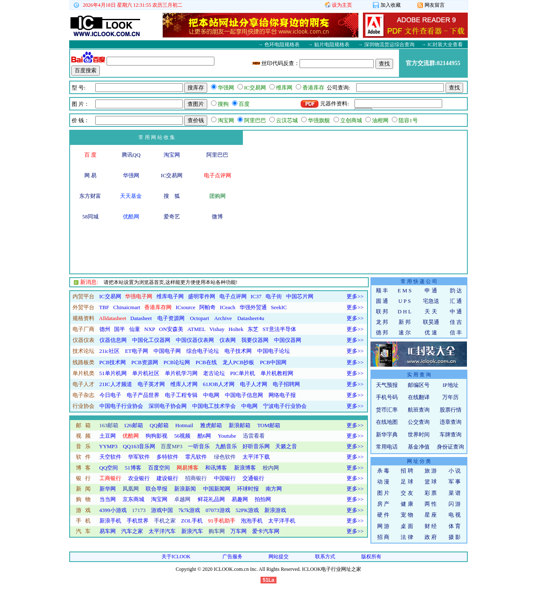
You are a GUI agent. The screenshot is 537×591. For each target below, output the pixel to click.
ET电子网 (136, 351)
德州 (104, 329)
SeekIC (279, 307)
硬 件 (383, 515)
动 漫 (383, 481)
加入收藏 (387, 5)
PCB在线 (206, 362)
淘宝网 (172, 155)
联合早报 (156, 489)
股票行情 (450, 410)
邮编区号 (419, 385)
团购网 (217, 196)
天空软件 (110, 457)
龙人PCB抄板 (238, 362)
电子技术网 (238, 351)
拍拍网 (263, 499)
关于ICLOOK (176, 556)
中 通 (456, 311)
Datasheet (141, 318)
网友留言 (431, 5)
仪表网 (227, 340)
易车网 (107, 531)
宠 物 (407, 515)
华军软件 (139, 457)
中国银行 (225, 478)
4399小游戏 (113, 510)
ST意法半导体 (279, 329)
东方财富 (90, 196)
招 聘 (407, 471)
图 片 (383, 493)
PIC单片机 (242, 373)
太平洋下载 (256, 457)
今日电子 (110, 395)
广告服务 (232, 556)
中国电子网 (167, 351)
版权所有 (371, 556)
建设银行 (167, 478)
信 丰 (456, 332)
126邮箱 (133, 425)
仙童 (134, 329)
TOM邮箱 (268, 425)
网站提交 (278, 556)
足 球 (407, 481)
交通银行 (253, 478)
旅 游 (431, 471)
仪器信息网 (113, 340)
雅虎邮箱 (211, 425)
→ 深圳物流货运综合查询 (386, 44)
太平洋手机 (281, 520)
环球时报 (248, 489)
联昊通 (431, 322)
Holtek (236, 329)
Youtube (227, 436)
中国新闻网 (216, 489)
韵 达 (456, 290)
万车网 (238, 531)
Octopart (199, 318)
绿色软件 (225, 457)
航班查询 (419, 410)
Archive (223, 318)
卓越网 (182, 499)
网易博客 (187, 468)
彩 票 (431, 493)
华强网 (131, 175)
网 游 (383, 526)
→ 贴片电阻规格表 (328, 44)
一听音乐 (199, 446)
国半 (119, 329)
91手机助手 (221, 520)
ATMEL (197, 329)
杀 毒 (383, 471)
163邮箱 (109, 425)
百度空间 (159, 468)
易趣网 (240, 499)
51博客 (133, 468)
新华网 (107, 489)
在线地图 (387, 422)
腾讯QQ (131, 155)
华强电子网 (138, 296)
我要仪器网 (254, 340)
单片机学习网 (181, 373)
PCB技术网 (112, 362)
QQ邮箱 (159, 425)
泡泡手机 (252, 520)
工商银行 (110, 478)
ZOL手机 (192, 520)
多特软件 (167, 457)
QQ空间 (108, 468)
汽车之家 (132, 531)
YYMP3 (108, 446)
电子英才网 (151, 384)
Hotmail (184, 425)
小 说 (454, 471)
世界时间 (419, 434)
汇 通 (456, 301)
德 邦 (382, 332)
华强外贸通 (253, 307)
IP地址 (451, 385)
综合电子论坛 (202, 351)
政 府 (431, 537)
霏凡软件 (196, 457)
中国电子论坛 (273, 351)
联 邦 (382, 311)
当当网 (107, 499)
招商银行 (196, 478)
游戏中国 (162, 510)
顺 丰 (382, 290)
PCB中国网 (273, 362)
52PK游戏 (247, 510)
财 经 (431, 526)
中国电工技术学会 (214, 406)
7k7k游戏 (189, 510)
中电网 (211, 395)
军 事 (454, 481)
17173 (139, 510)
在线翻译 (419, 397)
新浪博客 (245, 468)
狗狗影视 (156, 436)
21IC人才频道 (115, 384)
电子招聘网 (286, 384)
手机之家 (165, 520)
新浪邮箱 (239, 425)
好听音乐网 (256, 446)
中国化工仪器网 (151, 340)
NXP (149, 329)
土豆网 (107, 436)
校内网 (271, 468)
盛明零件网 (201, 296)
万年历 (450, 397)
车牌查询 (450, 434)
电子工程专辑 (181, 395)
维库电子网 (170, 296)
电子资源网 (171, 318)
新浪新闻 (185, 489)
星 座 (431, 515)
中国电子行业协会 (121, 406)
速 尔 (405, 332)
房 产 (383, 504)
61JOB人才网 (219, 384)
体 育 (454, 526)
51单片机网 (113, 373)
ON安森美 (171, 329)
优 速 (431, 332)
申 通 (431, 290)
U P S (404, 301)
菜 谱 (454, 493)
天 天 (431, 311)
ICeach (227, 307)
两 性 (431, 504)
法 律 (407, 537)
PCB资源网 (144, 362)
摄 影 (454, 537)
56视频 (182, 436)
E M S (405, 290)
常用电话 (387, 447)
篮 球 (431, 481)
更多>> (355, 296)
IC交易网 (171, 175)
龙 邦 (382, 322)
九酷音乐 (226, 446)
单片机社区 (145, 373)
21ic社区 (109, 351)
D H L (405, 311)
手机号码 (387, 397)
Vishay (216, 329)
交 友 (407, 493)
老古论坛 (214, 373)
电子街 (274, 296)
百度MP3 (171, 446)
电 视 (454, 515)
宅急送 (431, 301)
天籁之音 (286, 446)
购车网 (217, 531)
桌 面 (407, 526)
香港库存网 (158, 307)
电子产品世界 (143, 395)
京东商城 (133, 499)
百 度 (90, 155)
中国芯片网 (299, 296)
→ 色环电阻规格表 (279, 44)
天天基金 (131, 196)
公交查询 (419, 422)
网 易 (90, 175)
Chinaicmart (126, 307)
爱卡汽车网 (265, 531)
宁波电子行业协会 (285, 406)
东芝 (253, 329)
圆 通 (382, 301)
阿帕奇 (207, 307)
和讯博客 (216, 468)
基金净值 (419, 447)
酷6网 (204, 436)
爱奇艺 (172, 216)
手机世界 (138, 520)
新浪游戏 (275, 510)
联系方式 (325, 556)
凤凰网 (131, 489)
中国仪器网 (287, 340)
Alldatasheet (112, 318)
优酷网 (131, 216)
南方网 (274, 489)
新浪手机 (110, 520)
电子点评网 (217, 175)
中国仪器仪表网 (195, 340)
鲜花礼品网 (211, 499)
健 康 (407, 504)
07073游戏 (218, 510)
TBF (104, 307)
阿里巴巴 (217, 155)
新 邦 (405, 322)
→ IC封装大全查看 (442, 44)
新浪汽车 (192, 531)
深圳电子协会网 (168, 406)
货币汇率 (387, 410)
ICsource (186, 307)
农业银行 (139, 478)
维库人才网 (184, 384)
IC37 (255, 296)
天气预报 (387, 385)
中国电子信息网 (244, 395)
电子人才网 (253, 384)
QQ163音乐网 (139, 446)
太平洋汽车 (162, 531)
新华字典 (387, 434)
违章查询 (450, 422)
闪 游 (454, 504)
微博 (217, 216)
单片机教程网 (277, 373)
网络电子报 (282, 395)
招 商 (383, 537)
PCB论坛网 (177, 362)
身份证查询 (450, 447)
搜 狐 (172, 196)
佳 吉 (456, 322)
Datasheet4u (250, 318)
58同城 (90, 216)
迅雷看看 (254, 436)
